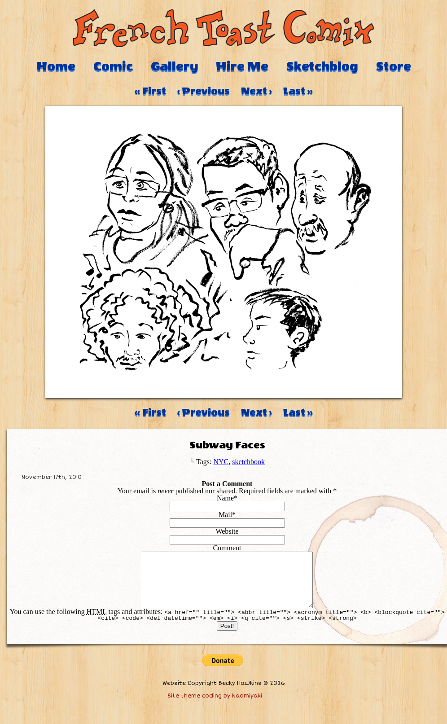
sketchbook (248, 461)
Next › (256, 91)
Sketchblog (322, 66)
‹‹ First (150, 91)
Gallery (174, 66)
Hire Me (242, 66)
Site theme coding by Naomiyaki (214, 706)
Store (393, 66)
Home (55, 66)
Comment (227, 548)
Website (226, 531)
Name (225, 498)
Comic (113, 66)
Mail (225, 514)
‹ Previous (203, 91)
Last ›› (298, 91)
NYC (220, 461)
